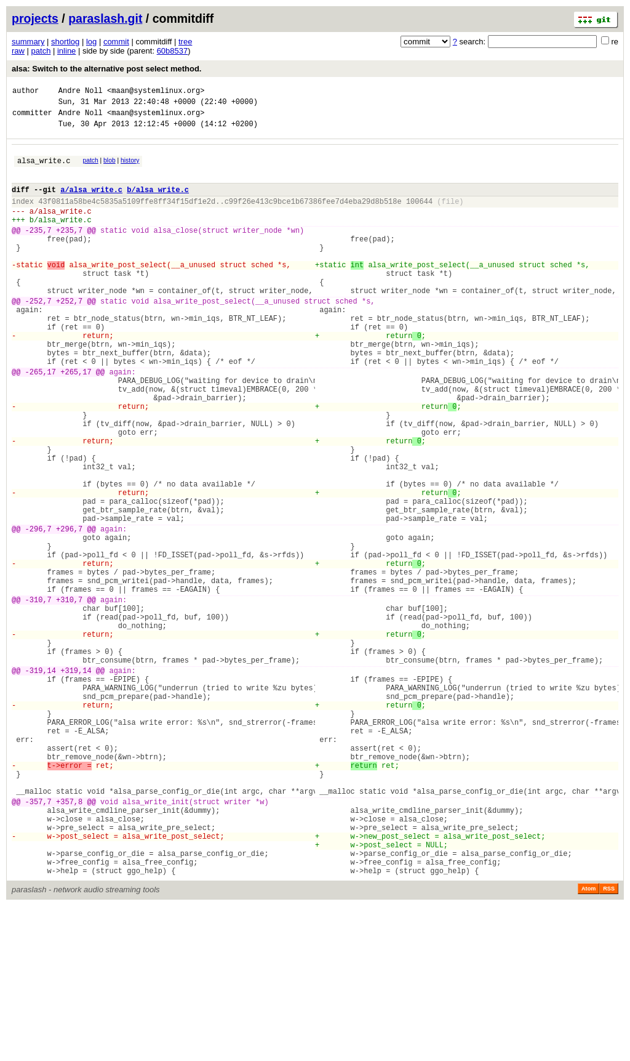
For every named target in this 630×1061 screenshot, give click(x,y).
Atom (588, 1044)
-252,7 (38, 336)
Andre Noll (80, 92)
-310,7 (38, 697)
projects (35, 18)
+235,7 (69, 250)
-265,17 (40, 421)
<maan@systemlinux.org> (155, 92)
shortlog (65, 41)
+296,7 (69, 612)
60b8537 (172, 50)
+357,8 (69, 942)
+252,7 (69, 336)
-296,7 (38, 612)
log (91, 41)
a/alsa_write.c (91, 202)
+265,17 (75, 421)
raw (18, 50)
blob (109, 167)
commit (116, 41)
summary (28, 41)
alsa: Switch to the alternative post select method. (106, 68)
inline (66, 50)
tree (185, 41)
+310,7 (69, 697)
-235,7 (38, 250)
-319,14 (40, 783)
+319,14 (75, 783)
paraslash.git (105, 18)
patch (41, 50)
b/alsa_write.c (158, 202)
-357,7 (38, 942)
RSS (609, 1044)
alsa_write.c (43, 169)
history (130, 167)
